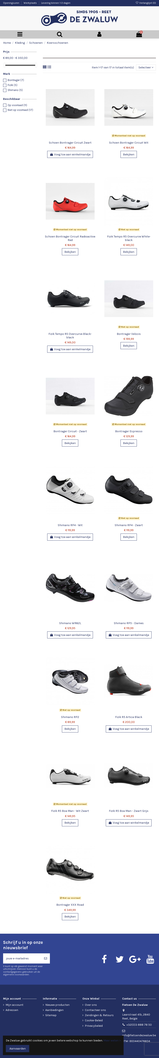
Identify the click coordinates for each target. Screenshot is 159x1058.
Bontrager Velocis (129, 334)
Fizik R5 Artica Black (128, 717)
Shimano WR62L (70, 623)
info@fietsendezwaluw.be (139, 1035)
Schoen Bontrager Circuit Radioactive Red (70, 238)
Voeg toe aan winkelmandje (70, 154)
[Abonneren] (45, 958)
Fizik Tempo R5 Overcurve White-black (129, 238)
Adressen (12, 1010)
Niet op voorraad (20, 109)
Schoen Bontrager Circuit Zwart (70, 142)
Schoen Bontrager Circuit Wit (128, 142)
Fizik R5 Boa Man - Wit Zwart (70, 811)
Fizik (12, 85)
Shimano (15, 90)
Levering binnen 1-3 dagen (55, 2)
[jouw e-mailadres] (22, 958)
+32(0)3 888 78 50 (139, 1025)
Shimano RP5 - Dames (129, 623)
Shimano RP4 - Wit (70, 525)
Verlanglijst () (146, 2)
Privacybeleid (94, 1026)
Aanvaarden (18, 1048)
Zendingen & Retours (99, 1015)
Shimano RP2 (70, 717)
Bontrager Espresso (128, 431)
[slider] (4, 65)
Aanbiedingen (54, 1010)
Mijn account (14, 1005)
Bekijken (128, 154)
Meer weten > (112, 1040)
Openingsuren (11, 2)
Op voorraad (17, 105)
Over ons (91, 1005)
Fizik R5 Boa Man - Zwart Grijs (128, 811)
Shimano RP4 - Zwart (129, 525)
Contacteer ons (95, 1010)
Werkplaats (30, 2)
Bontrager (16, 80)
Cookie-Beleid (94, 1020)
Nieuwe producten (57, 1005)
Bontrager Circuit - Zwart (70, 431)
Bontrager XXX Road (70, 905)
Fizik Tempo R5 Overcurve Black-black (70, 335)
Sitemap (51, 1015)
